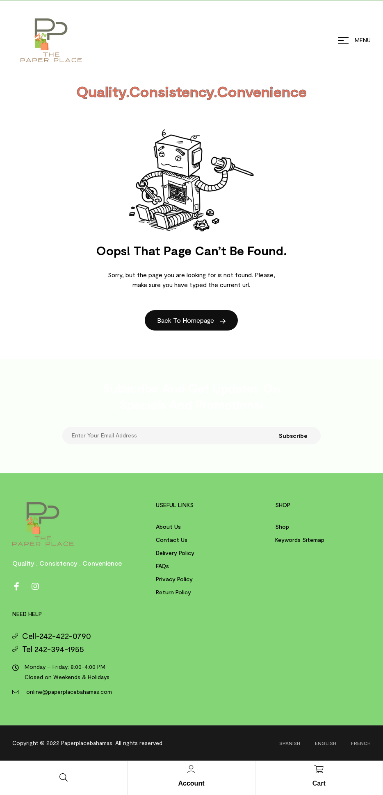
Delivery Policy (175, 552)
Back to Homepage (191, 320)
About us (168, 526)
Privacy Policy (174, 578)
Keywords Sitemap (299, 539)
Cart (319, 783)
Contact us (171, 539)
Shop (282, 526)
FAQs (162, 565)
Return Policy (173, 592)
